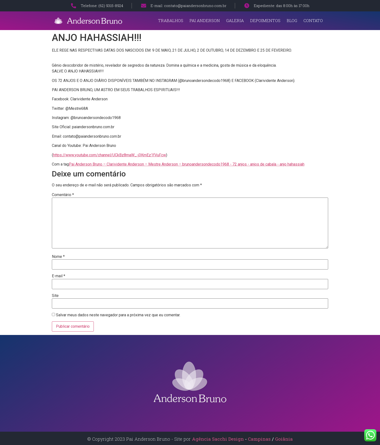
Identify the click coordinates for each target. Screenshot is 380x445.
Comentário (63, 195)
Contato (313, 20)
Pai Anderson (205, 20)
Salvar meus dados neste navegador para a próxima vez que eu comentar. (118, 315)
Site (55, 296)
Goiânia (284, 439)
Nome (58, 257)
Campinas (260, 439)
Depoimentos (265, 20)
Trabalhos (170, 20)
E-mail (58, 276)
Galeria (235, 20)
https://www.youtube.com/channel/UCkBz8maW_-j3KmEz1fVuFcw (109, 155)
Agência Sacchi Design (218, 439)
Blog (292, 20)
